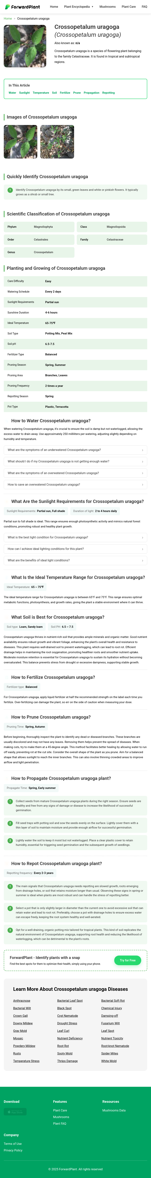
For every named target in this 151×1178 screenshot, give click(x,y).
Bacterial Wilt (22, 1008)
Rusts (17, 1053)
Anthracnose (21, 1000)
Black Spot (64, 1008)
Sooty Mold (65, 1053)
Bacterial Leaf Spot (70, 1000)
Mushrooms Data (114, 1110)
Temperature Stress (26, 1061)
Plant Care (129, 6)
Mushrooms (108, 6)
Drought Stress (67, 1023)
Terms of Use (13, 1144)
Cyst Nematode (67, 1016)
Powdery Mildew (24, 1046)
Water (12, 92)
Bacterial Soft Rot (113, 1000)
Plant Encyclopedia (79, 6)
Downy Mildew (23, 1023)
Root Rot (63, 1046)
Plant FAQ (59, 1123)
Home (54, 6)
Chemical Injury (111, 1008)
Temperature (41, 92)
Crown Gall (20, 1016)
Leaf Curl (63, 1031)
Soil (54, 92)
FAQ (144, 6)
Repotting (108, 92)
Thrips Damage (67, 1061)
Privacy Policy (13, 1150)
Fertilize (65, 92)
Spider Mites (109, 1053)
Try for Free (128, 960)
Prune (77, 92)
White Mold (109, 1061)
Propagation (91, 92)
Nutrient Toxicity (112, 1038)
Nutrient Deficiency (70, 1038)
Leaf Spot (107, 1031)
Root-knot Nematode (115, 1046)
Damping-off (109, 1016)
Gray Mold (20, 1031)
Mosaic (18, 1038)
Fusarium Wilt (110, 1023)
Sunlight (24, 92)
